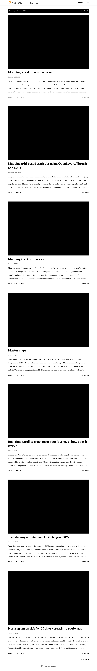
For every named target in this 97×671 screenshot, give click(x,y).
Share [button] (10, 97)
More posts (85, 659)
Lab (36, 3)
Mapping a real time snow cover (30, 72)
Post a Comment (19, 97)
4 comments (18, 192)
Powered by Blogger (48, 666)
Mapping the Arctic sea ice (26, 259)
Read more (85, 97)
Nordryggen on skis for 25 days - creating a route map (45, 628)
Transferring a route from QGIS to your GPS (38, 537)
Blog (31, 3)
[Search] (80, 3)
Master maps (17, 350)
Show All (84, 11)
